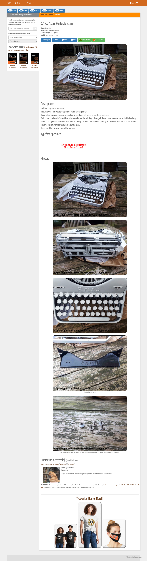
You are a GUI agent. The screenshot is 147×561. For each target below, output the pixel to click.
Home (42, 15)
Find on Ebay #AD (84, 40)
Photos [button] (65, 40)
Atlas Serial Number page (111, 485)
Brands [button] (12, 10)
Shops (27, 50)
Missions (30, 3)
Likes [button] (73, 40)
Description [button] (46, 40)
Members (134, 3)
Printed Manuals (29, 47)
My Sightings (71, 464)
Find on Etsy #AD (98, 40)
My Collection (63, 464)
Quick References (19, 50)
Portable (51, 15)
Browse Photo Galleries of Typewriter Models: (19, 33)
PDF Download (12, 68)
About (18, 3)
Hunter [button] (55, 40)
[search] (23, 37)
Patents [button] (59, 10)
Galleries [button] (34, 10)
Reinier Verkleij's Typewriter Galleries (50, 464)
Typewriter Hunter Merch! (89, 498)
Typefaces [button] (47, 10)
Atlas (46, 15)
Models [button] (23, 10)
